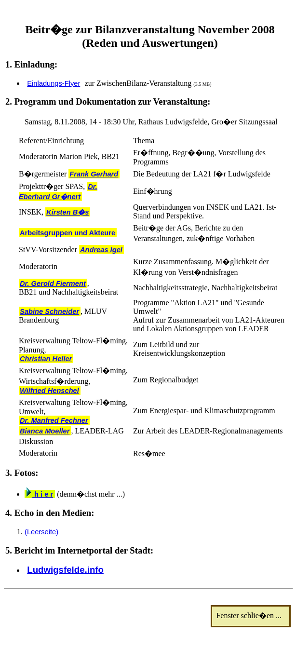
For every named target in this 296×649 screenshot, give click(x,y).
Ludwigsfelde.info (65, 570)
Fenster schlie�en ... (251, 615)
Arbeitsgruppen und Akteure (67, 233)
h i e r (40, 494)
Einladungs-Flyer (53, 83)
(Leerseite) (41, 532)
